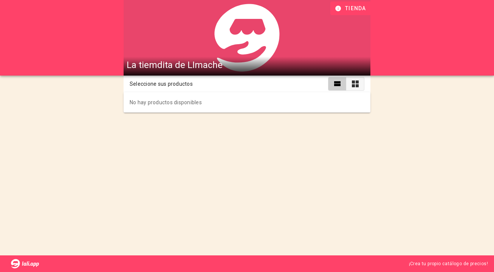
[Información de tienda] (351, 8)
